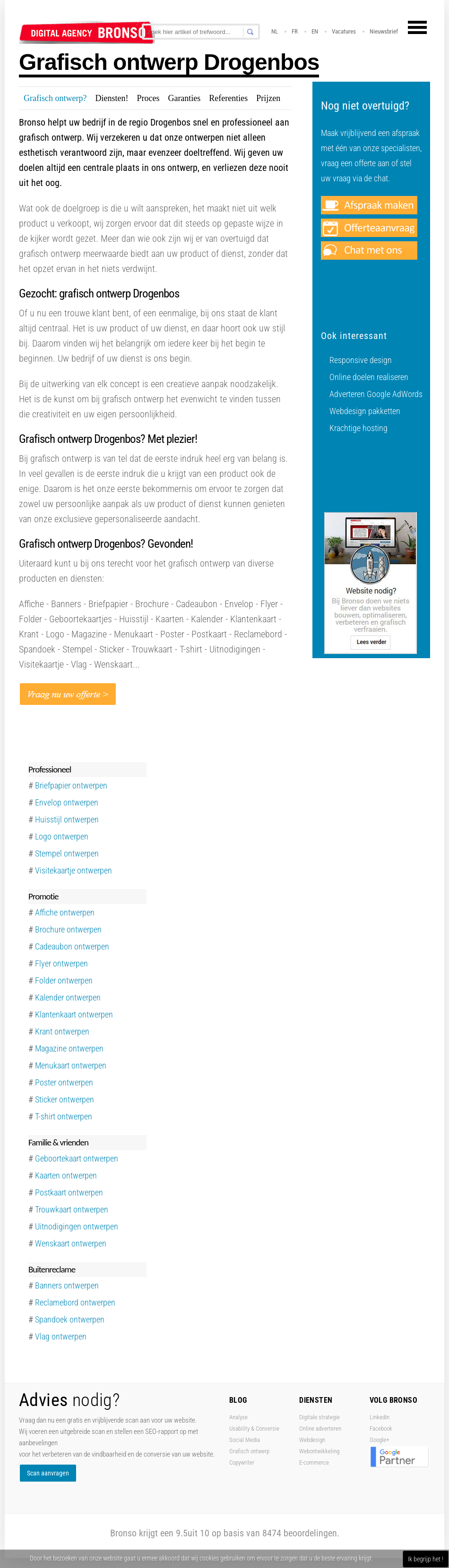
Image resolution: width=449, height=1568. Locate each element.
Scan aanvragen (48, 1473)
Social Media (244, 1439)
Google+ (379, 1439)
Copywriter (241, 1462)
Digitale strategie (319, 1417)
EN (314, 31)
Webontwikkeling (319, 1451)
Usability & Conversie (254, 1428)
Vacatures (344, 31)
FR (295, 31)
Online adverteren (320, 1428)
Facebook (381, 1428)
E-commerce (314, 1462)
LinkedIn (379, 1417)
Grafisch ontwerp (249, 1451)
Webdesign (312, 1439)
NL (274, 31)
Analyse (238, 1417)
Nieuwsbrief (384, 31)
